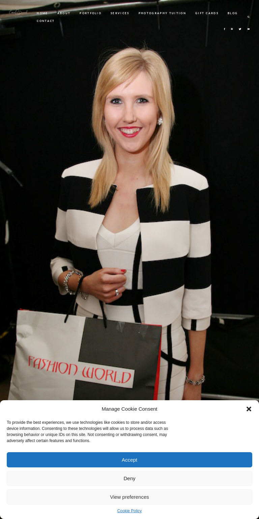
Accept (129, 460)
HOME (42, 13)
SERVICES (120, 13)
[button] (249, 409)
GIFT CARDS (207, 13)
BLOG (233, 13)
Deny (129, 478)
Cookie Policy (129, 511)
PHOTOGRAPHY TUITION (162, 13)
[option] (129, 259)
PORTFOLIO (91, 13)
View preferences (129, 497)
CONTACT (46, 21)
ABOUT (64, 13)
